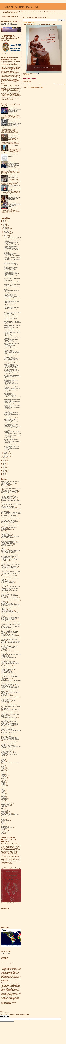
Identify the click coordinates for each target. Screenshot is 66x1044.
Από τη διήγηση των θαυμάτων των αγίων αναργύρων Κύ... (11, 360)
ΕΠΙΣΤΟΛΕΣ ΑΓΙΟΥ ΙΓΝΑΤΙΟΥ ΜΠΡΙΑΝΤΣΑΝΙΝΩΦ (8, 553)
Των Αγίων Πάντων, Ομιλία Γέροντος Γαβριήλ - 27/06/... (11, 371)
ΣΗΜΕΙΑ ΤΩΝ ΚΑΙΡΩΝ (6, 695)
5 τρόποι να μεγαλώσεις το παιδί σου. (11, 427)
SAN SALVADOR (5, 816)
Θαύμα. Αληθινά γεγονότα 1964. (8, 575)
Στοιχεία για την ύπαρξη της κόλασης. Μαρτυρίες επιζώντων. (9, 712)
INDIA (2, 786)
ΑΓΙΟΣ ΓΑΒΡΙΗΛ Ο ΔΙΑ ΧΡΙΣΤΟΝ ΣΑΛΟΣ (10, 488)
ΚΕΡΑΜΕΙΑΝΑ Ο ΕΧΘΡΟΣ (7, 603)
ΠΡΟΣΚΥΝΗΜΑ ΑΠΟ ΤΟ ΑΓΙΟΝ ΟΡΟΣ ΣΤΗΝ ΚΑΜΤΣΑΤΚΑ (10, 688)
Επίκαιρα (3, 549)
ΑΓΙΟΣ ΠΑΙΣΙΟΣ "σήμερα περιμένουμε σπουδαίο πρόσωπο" (11, 297)
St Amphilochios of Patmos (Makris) (11, 264)
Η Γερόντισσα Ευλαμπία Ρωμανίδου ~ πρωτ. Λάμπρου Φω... (11, 355)
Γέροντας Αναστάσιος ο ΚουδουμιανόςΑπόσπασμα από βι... (12, 248)
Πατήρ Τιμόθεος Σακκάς (6, 671)
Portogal (3, 810)
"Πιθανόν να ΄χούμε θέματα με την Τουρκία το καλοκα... (11, 340)
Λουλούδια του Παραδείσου (7, 611)
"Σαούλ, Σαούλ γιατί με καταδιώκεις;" (11, 244)
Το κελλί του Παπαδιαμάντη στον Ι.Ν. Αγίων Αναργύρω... (11, 422)
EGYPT (3, 776)
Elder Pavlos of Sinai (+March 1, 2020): (12, 255)
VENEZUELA (4, 826)
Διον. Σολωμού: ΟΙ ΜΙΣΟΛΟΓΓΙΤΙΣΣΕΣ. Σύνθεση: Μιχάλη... (12, 330)
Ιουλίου (5, 235)
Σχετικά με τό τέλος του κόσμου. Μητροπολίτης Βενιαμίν (8, 728)
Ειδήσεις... (6, 289)
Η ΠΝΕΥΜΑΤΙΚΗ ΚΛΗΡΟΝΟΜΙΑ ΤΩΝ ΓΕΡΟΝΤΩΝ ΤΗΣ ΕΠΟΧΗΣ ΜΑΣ (10, 567)
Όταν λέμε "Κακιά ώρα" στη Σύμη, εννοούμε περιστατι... (11, 254)
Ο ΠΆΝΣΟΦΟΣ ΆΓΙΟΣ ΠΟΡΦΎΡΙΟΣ (9, 638)
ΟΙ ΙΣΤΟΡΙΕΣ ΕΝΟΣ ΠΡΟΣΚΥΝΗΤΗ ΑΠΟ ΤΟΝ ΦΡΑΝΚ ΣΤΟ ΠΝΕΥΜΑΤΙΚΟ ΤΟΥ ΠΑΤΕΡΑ (10, 642)
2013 (4, 467)
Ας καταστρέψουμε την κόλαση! (8, 527)
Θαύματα (3, 577)
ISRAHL (3, 790)
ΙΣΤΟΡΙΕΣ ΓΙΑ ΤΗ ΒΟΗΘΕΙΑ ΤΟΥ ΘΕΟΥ (10, 586)
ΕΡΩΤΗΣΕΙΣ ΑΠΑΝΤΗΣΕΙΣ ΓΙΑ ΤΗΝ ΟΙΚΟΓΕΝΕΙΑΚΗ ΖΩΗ (9, 557)
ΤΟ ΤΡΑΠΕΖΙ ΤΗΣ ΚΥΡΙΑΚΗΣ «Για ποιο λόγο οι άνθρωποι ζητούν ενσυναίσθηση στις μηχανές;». (14, 110)
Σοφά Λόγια (3, 702)
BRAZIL (3, 767)
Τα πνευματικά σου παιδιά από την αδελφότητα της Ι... (11, 381)
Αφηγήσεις (3, 528)
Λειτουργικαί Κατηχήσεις (6, 610)
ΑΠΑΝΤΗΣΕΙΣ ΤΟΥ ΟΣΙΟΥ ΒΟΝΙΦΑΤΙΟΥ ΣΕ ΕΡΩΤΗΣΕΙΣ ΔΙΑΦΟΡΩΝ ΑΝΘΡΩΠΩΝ (11, 504)
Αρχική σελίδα (43, 84)
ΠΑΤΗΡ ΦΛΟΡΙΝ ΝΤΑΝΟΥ (7, 672)
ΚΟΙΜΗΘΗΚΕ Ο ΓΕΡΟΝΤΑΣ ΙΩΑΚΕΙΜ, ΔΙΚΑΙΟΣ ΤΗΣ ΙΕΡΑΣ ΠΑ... (12, 389)
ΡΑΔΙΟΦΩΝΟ (4, 694)
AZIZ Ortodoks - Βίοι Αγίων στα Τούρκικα (10, 762)
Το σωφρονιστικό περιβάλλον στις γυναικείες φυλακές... (11, 420)
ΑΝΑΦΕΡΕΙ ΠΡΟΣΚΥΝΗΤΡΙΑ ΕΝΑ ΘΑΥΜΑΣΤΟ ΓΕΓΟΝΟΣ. (11, 268)
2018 (4, 460)
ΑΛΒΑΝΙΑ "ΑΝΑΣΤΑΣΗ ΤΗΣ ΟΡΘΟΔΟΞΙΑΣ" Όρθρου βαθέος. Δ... (12, 358)
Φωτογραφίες (4, 756)
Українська (3, 830)
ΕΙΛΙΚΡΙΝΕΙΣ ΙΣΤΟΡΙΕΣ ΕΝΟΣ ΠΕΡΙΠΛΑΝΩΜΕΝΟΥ (8, 545)
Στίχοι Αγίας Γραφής (5, 708)
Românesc (3, 812)
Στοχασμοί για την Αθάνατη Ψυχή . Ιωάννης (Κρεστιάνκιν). (9, 719)
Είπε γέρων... (6, 252)
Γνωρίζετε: (3, 538)
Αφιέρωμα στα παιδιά (6, 529)
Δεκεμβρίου (6, 228)
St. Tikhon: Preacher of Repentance (11, 341)
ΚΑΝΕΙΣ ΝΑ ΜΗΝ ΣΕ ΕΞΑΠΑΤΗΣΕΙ (9, 597)
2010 (4, 471)
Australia (3, 760)
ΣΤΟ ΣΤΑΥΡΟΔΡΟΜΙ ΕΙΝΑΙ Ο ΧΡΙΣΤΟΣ (10, 709)
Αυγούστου (6, 233)
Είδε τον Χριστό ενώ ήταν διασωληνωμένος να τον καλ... (10, 272)
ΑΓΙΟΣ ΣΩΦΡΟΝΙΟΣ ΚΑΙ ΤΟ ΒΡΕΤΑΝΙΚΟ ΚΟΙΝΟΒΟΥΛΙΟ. (14, 136)
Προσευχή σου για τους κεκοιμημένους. (10, 686)
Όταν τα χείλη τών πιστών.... (9, 403)
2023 (4, 224)
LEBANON (3, 796)
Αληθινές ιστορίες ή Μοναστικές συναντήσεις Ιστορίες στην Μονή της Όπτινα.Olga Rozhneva (9, 497)
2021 (4, 227)
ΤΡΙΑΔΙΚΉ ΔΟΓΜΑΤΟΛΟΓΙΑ (7, 748)
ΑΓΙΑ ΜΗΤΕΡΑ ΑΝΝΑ (6, 484)
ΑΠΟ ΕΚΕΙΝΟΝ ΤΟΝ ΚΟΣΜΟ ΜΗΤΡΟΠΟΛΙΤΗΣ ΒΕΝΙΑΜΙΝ (8, 507)
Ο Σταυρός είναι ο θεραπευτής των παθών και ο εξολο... (11, 243)
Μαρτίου (6, 453)
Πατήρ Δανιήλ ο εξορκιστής (7, 661)
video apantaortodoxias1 (7, 827)
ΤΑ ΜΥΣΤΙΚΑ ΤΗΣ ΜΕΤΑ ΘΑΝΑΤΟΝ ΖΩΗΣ (11, 730)
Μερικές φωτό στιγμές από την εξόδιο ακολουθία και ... (11, 282)
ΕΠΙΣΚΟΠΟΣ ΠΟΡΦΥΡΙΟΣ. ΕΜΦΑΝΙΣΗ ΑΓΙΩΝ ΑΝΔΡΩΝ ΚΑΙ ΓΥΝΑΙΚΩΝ (10, 551)
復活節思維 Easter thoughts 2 (10, 319)
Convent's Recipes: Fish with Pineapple (12, 321)
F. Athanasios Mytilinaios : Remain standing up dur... (11, 316)
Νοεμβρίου (6, 229)
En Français (4, 777)
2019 (4, 459)
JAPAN (2, 792)
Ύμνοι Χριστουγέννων (6, 751)
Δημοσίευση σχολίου (27, 81)
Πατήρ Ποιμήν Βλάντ (6, 670)
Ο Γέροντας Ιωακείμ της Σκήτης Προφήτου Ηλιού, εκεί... (10, 295)
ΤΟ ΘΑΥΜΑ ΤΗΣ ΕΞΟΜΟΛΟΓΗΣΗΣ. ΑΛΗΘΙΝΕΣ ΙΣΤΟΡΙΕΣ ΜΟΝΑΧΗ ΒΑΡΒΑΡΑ (9, 743)
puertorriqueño (4, 811)
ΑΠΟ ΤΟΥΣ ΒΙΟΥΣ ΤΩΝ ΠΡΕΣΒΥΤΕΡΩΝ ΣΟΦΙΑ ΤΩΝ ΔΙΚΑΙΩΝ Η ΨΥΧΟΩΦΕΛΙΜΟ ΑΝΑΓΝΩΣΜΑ (11, 510)
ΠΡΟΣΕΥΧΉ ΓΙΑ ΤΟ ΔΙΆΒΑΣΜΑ (13, 155)
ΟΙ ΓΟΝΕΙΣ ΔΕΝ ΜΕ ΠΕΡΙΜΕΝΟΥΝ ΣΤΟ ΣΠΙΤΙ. (13, 177)
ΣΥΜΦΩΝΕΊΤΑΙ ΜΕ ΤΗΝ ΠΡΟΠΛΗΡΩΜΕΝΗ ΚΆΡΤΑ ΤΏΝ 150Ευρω (11, 383)
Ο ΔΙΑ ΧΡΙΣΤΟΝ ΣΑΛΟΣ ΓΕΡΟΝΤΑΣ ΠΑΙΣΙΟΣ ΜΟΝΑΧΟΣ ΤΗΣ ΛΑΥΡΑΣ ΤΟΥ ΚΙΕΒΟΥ (10, 632)
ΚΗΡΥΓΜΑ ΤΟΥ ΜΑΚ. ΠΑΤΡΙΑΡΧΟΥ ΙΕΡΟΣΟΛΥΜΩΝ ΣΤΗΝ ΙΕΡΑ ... (11, 367)
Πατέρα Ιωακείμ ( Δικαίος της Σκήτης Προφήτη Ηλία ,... (11, 391)
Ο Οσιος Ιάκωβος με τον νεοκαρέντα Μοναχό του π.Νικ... (11, 291)
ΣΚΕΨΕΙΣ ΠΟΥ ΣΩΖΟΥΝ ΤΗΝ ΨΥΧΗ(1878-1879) (8, 698)
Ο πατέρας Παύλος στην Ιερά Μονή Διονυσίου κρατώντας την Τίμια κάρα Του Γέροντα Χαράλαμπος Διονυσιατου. (14, 188)
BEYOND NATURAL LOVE (9, 314)
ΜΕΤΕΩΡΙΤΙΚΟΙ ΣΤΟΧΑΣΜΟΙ (8, 619)
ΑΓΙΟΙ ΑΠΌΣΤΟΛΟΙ (8, 280)
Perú (2, 807)
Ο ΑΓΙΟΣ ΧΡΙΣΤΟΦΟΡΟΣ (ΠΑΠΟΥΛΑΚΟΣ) (7, 629)
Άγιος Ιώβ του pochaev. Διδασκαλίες (9, 491)
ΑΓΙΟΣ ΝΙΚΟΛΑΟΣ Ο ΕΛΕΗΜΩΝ (8, 492)
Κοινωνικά (3, 609)
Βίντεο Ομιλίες (4, 533)
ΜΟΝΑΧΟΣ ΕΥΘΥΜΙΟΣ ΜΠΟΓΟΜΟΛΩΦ (10, 624)
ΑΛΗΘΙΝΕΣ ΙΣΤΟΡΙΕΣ (6, 495)
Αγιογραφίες (4, 485)
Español (3, 780)
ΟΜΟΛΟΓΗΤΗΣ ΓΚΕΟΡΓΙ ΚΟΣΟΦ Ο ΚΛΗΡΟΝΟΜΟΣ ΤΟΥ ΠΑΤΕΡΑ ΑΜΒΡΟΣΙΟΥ (9, 647)
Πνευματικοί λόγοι (5, 678)
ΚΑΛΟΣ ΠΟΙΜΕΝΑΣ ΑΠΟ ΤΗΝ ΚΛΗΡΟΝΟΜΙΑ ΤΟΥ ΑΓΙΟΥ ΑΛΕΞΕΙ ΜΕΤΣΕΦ (9, 595)
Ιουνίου (5, 236)
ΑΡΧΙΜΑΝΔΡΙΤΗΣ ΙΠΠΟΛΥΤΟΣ (8, 520)
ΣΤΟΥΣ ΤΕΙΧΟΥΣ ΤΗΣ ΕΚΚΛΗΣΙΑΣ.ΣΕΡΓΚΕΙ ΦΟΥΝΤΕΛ (9, 717)
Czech (2, 773)
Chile (2, 769)
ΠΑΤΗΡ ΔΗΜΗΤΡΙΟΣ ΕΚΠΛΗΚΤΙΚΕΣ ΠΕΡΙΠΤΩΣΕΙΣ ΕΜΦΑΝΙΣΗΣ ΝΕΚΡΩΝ (10, 663)
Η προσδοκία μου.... (8, 292)
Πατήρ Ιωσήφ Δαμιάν (6, 666)
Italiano (3, 791)
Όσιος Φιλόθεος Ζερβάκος (7, 650)
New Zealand (4, 799)
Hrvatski (3, 784)
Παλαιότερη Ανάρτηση (59, 84)
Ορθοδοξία (3, 649)
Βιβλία (27, 74)
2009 (4, 473)
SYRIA (2, 821)
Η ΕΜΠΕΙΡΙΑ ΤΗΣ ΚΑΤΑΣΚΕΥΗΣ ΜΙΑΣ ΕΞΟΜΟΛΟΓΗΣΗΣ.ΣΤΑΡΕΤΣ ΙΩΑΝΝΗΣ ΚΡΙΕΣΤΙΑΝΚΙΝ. (10, 559)
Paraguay (3, 806)
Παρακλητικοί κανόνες (6, 656)
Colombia (3, 771)
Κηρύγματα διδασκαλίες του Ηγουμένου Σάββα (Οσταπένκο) (10, 607)
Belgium (3, 765)
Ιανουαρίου (6, 456)
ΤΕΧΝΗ (3, 735)
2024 (4, 223)
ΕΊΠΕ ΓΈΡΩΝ (4, 547)
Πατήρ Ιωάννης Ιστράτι (6, 665)
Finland (3, 782)
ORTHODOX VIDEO (6, 805)
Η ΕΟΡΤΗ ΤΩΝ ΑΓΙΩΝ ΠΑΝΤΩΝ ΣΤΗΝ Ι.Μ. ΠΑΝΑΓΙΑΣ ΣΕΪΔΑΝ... (12, 444)
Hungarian (3, 785)
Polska (2, 808)
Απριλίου (6, 452)
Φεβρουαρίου (7, 454)
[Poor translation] (6, 1016)
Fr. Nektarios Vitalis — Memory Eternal (12, 259)
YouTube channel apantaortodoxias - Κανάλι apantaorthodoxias (9, 24)
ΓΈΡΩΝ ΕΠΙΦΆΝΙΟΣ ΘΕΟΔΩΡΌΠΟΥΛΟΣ (39, 24)
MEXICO (3, 797)
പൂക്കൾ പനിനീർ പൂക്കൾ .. (9, 437)
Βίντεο (2, 532)
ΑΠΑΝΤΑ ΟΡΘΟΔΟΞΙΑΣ (21, 7)
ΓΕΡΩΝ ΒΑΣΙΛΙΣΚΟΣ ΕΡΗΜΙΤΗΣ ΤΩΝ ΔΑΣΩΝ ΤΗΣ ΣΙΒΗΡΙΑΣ (10, 537)
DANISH (3, 774)
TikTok (2, 822)
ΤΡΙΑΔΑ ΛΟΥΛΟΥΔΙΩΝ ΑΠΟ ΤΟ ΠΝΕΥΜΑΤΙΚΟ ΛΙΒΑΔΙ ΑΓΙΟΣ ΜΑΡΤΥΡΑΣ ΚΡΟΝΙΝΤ (11, 746)
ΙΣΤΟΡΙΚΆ (3, 593)
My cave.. (6, 266)
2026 (4, 220)
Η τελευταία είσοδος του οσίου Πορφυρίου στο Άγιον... (10, 335)
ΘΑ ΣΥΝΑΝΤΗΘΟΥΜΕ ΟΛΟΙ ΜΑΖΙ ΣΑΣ (10, 573)
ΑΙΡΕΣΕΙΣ (3, 493)
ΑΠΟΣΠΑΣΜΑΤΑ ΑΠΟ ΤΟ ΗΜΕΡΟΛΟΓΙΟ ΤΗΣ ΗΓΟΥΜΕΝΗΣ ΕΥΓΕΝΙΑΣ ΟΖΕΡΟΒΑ (11, 513)
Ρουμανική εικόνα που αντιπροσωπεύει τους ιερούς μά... (12, 400)
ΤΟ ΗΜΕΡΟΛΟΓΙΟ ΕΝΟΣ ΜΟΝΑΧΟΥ (10, 737)
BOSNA (3, 766)
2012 (4, 469)
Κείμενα (3, 601)
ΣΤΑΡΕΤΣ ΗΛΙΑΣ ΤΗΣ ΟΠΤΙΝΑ (8, 705)
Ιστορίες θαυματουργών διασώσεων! (9, 588)
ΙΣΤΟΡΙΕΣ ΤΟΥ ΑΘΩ (6, 589)
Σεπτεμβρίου (7, 232)
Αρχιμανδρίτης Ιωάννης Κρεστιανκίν (9, 521)
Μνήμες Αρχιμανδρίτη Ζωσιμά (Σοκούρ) (10, 621)
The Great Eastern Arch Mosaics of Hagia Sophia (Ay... (11, 425)
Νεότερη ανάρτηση (27, 84)
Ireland (2, 789)
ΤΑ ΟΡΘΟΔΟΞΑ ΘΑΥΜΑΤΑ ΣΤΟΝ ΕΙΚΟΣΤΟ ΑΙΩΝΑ (9, 733)
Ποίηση (3, 679)
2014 (4, 466)
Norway (3, 801)
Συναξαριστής (4, 726)
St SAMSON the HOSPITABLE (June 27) (12, 426)
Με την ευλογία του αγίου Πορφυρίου (11, 343)
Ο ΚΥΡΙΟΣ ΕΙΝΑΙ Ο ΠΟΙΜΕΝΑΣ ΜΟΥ (10, 636)
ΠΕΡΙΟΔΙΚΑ (4, 673)
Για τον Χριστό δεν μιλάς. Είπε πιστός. (11, 375)
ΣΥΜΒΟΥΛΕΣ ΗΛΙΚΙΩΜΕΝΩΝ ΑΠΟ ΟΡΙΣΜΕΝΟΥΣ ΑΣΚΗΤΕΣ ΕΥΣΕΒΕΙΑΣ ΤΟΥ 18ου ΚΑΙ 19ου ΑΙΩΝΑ (10, 724)
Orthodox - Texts (5, 804)
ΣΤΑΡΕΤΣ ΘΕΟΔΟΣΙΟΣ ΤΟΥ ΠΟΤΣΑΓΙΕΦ (11, 706)
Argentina (3, 759)
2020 (4, 457)
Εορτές (2, 548)
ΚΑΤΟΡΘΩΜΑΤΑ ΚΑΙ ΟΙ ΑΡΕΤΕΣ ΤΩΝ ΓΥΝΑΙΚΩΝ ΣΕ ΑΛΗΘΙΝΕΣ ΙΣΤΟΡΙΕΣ (10, 599)
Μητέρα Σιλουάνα (5, 620)
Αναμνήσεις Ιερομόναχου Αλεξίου (8, 499)
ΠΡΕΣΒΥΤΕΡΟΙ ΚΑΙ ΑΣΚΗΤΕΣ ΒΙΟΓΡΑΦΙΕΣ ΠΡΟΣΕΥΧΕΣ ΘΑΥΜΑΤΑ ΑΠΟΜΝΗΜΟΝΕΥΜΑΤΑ (10, 684)
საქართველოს (5, 831)
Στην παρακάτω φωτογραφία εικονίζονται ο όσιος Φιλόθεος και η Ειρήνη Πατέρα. (14, 197)
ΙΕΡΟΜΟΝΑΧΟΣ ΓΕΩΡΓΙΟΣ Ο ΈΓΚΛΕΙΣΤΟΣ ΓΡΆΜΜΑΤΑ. (8, 582)
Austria (2, 761)
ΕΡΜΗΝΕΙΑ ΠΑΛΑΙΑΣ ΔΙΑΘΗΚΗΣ (9, 555)
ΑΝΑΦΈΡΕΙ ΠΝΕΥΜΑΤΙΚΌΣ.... (10, 379)
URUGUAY (3, 823)
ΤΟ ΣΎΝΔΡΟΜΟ (7, 306)
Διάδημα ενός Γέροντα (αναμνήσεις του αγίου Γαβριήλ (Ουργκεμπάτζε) (10, 540)
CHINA (2, 770)
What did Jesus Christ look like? (10, 263)
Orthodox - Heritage (5, 803)
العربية (2, 833)
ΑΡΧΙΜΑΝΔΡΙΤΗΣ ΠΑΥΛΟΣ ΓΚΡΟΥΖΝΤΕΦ (7, 523)
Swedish (3, 819)
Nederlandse (4, 798)
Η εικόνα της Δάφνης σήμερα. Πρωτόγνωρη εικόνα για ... (10, 304)
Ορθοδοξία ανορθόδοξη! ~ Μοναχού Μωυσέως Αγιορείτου (11, 274)
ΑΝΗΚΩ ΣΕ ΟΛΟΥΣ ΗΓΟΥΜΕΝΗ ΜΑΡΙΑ (10, 500)
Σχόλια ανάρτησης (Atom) (36, 87)
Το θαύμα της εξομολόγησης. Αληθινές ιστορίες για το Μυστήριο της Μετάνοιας (10, 739)
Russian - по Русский (6, 813)
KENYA (3, 793)
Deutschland (4, 775)
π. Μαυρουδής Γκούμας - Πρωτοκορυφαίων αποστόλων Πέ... (12, 351)
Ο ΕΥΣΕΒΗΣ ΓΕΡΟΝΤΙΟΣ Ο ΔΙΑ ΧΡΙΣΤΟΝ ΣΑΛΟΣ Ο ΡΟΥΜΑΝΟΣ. (9, 635)
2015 (4, 464)
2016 (4, 463)
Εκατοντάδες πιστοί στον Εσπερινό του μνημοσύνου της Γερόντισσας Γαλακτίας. (14, 204)
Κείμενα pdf (3, 602)
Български (3, 828)
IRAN (2, 788)
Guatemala (3, 783)
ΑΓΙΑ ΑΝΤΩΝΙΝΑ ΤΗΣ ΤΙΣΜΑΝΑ (8, 483)
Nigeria (2, 800)
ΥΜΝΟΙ (3, 750)
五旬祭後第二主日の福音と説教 (10, 318)
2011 (4, 470)
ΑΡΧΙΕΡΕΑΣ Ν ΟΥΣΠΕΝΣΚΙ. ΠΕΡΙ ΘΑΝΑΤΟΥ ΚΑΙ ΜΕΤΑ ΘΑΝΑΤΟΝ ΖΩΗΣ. (10, 517)
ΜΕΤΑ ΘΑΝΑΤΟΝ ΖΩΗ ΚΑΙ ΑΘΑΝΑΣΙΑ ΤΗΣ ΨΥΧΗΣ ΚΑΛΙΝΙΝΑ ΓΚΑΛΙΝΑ (10, 618)
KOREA (3, 795)
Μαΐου (5, 451)
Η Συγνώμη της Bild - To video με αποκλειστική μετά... (10, 348)
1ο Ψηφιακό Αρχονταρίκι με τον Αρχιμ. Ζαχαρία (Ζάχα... (11, 447)
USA (2, 825)
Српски (3, 829)
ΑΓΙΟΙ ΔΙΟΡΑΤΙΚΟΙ (5, 487)
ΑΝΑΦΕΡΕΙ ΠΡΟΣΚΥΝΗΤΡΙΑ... (10, 269)
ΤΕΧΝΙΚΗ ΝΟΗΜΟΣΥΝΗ (7, 736)
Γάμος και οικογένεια (6, 535)
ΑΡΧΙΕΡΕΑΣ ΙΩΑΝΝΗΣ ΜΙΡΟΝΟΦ (9, 515)
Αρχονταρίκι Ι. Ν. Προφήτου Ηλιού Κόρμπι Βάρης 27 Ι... (11, 328)
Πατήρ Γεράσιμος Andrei (6, 660)
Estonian (3, 781)
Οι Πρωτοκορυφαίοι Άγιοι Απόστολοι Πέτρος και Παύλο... (11, 308)
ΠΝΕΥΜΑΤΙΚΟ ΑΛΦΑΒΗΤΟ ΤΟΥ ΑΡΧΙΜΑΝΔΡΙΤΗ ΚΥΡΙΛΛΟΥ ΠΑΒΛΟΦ (10, 675)
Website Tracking (5, 953)
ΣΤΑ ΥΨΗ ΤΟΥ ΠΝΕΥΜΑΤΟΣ (8, 703)
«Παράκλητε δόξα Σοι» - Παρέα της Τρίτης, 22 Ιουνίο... (11, 413)
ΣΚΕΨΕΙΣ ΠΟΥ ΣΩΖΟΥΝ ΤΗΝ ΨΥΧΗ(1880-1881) (8, 701)
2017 (4, 462)
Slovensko (3, 818)
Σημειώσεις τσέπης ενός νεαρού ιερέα (10, 696)
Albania (3, 758)
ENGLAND (3, 778)
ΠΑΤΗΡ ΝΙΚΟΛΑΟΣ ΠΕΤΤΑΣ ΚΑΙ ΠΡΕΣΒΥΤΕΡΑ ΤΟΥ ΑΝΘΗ (8, 668)
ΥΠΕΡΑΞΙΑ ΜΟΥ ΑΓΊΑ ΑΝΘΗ (10, 395)
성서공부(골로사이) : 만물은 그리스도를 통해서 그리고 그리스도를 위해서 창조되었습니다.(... (12, 435)
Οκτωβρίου (6, 231)
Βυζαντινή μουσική (5, 534)
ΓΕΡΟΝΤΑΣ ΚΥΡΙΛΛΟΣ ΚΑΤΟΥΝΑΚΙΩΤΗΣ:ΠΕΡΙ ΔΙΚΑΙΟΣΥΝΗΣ (9, 345)
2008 (4, 474)
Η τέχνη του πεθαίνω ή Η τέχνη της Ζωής (10, 571)
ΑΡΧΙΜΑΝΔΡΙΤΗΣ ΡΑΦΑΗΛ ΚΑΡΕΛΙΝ (10, 525)
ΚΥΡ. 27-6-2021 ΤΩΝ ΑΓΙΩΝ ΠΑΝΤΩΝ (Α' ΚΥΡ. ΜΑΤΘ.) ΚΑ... (12, 313)
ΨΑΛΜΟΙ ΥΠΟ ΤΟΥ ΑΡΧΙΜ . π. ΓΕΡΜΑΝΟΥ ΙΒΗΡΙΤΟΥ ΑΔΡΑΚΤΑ (11, 365)
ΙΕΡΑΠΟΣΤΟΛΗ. (5, 580)
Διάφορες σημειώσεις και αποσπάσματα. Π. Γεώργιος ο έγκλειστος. (10, 543)
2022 (4, 225)
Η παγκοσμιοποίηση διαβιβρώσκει (11, 246)
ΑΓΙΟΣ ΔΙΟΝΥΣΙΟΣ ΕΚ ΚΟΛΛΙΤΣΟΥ (9, 490)
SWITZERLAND (5, 820)
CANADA (3, 768)
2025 (4, 221)
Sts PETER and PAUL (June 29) (10, 369)
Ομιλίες (3, 645)
